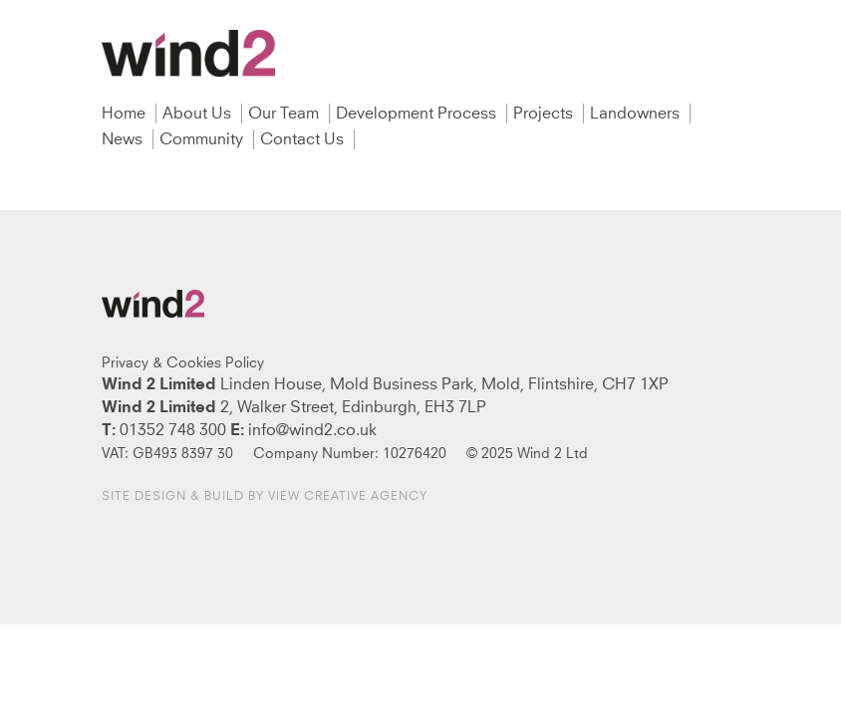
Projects (545, 113)
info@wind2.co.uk (312, 430)
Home (125, 113)
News (124, 139)
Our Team (285, 113)
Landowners (637, 113)
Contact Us (304, 139)
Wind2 (188, 53)
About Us (198, 113)
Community (203, 139)
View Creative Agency (347, 497)
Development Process (418, 113)
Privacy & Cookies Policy (183, 363)
